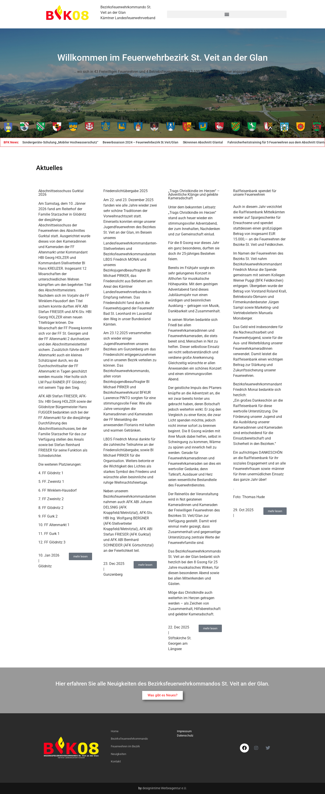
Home (114, 731)
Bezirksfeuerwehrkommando (129, 738)
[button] (227, 14)
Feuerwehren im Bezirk (125, 746)
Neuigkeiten (118, 754)
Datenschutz (185, 735)
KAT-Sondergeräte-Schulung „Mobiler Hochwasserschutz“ (59, 142)
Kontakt (116, 761)
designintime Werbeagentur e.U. (164, 788)
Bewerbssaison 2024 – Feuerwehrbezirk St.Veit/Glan (142, 142)
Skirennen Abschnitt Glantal (205, 142)
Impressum (184, 731)
